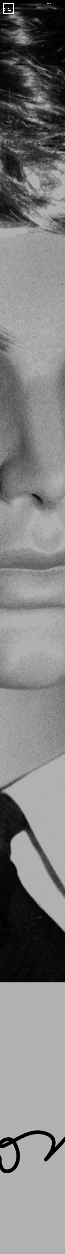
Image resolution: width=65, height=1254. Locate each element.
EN (50, 4)
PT (48, 4)
